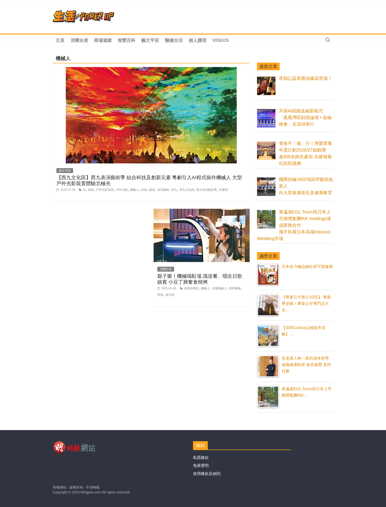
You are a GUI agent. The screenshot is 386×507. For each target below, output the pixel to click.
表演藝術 (163, 190)
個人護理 (197, 40)
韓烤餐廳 (235, 288)
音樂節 (223, 190)
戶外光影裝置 (105, 190)
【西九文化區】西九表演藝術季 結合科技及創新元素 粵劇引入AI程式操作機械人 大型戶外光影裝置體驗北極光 (149, 180)
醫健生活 (174, 40)
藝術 (152, 190)
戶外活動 (122, 190)
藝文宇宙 (150, 40)
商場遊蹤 (103, 40)
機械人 (134, 190)
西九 (174, 190)
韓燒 (160, 295)
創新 (91, 190)
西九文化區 (186, 190)
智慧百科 (126, 40)
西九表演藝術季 (206, 190)
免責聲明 (201, 465)
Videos (220, 40)
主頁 (60, 40)
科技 (144, 190)
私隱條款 (201, 457)
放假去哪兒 (191, 288)
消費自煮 (79, 40)
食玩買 (169, 295)
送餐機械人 (219, 288)
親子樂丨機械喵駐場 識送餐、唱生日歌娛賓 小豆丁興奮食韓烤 (199, 279)
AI (84, 190)
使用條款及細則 (207, 474)
